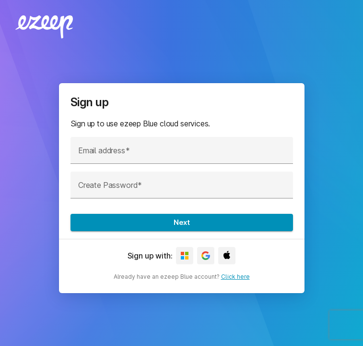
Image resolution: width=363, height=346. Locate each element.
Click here (235, 276)
